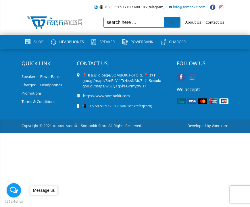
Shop (38, 41)
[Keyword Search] (134, 22)
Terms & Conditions (38, 101)
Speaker (107, 41)
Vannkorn (220, 125)
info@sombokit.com (189, 7)
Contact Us (214, 22)
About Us (193, 22)
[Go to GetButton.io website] (14, 201)
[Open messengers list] (14, 190)
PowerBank (142, 41)
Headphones (71, 41)
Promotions (32, 93)
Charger (177, 41)
